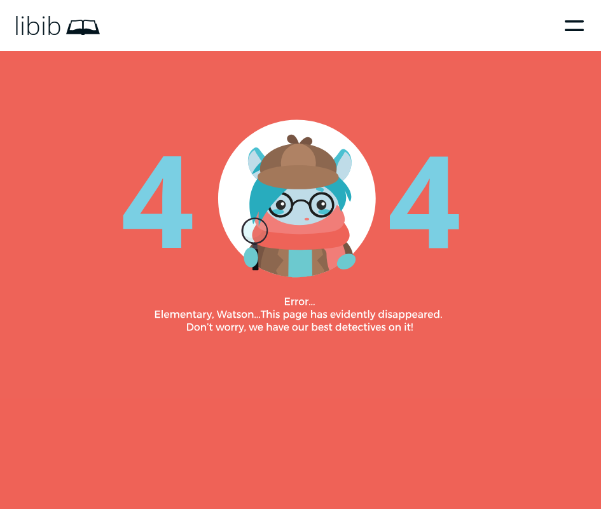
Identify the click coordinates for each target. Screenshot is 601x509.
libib (38, 25)
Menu (574, 25)
